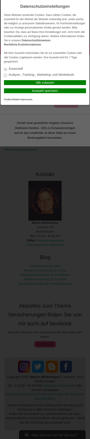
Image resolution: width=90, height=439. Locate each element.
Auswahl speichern (45, 91)
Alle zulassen (45, 82)
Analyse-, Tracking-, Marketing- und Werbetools (39, 75)
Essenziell (13, 69)
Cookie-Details (12, 99)
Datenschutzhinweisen (36, 40)
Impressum (26, 99)
